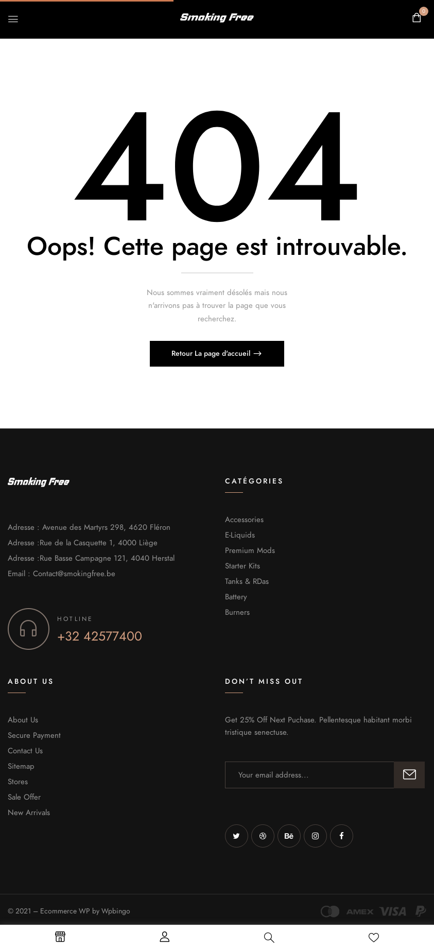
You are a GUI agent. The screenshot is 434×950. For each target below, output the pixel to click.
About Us (23, 720)
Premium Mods (250, 550)
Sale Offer (24, 797)
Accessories (244, 519)
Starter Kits (242, 566)
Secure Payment (34, 735)
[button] (416, 18)
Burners (237, 612)
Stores (18, 781)
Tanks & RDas (247, 581)
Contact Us (25, 751)
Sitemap (21, 766)
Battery (236, 597)
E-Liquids (240, 535)
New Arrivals (29, 812)
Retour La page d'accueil (211, 353)
